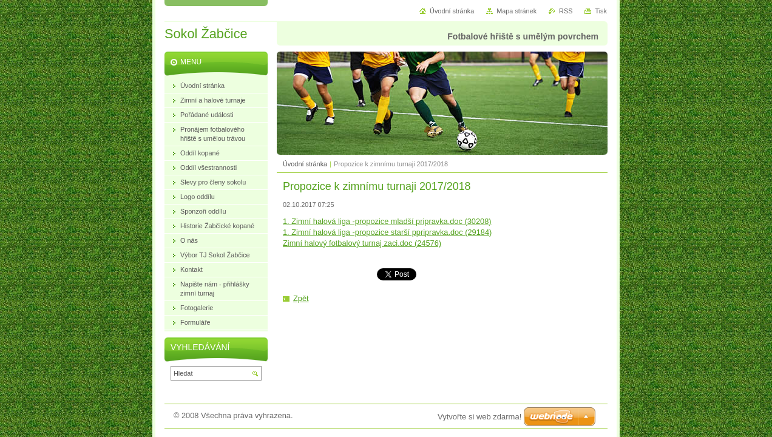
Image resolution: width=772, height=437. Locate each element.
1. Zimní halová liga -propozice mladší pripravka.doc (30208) (387, 221)
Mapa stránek (516, 11)
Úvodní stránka (305, 164)
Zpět (301, 298)
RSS (565, 11)
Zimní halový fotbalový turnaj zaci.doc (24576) (362, 243)
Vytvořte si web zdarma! (479, 416)
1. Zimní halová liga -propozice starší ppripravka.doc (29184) (387, 232)
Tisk (601, 11)
